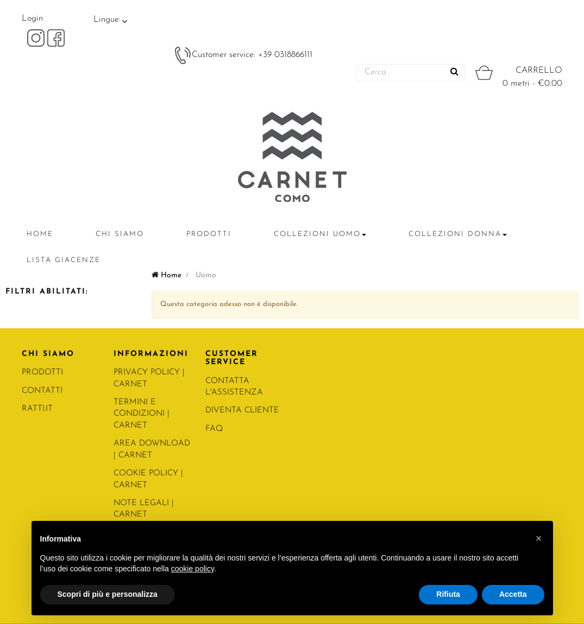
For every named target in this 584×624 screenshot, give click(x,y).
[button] (539, 538)
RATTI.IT (37, 409)
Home (166, 275)
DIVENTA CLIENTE (242, 410)
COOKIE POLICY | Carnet (148, 479)
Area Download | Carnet (152, 449)
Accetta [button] (513, 594)
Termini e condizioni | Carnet (141, 414)
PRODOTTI (42, 372)
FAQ (214, 429)
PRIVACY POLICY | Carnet (149, 378)
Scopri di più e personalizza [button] (108, 594)
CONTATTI (42, 391)
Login (32, 18)
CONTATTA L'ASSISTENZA (234, 387)
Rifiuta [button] (448, 594)
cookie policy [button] (192, 568)
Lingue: (107, 19)
